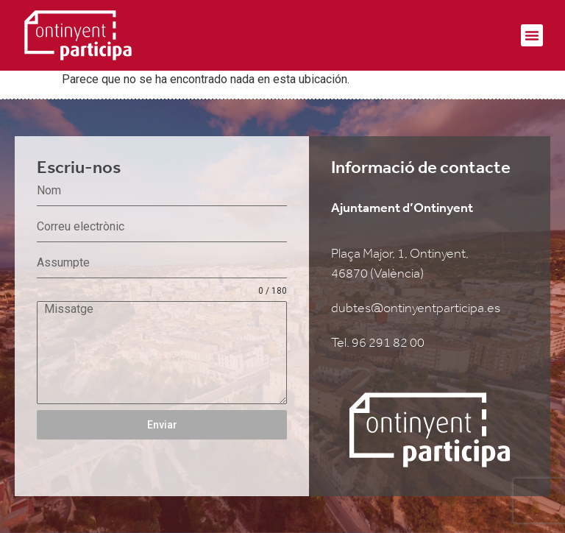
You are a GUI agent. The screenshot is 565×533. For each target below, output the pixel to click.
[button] (532, 35)
